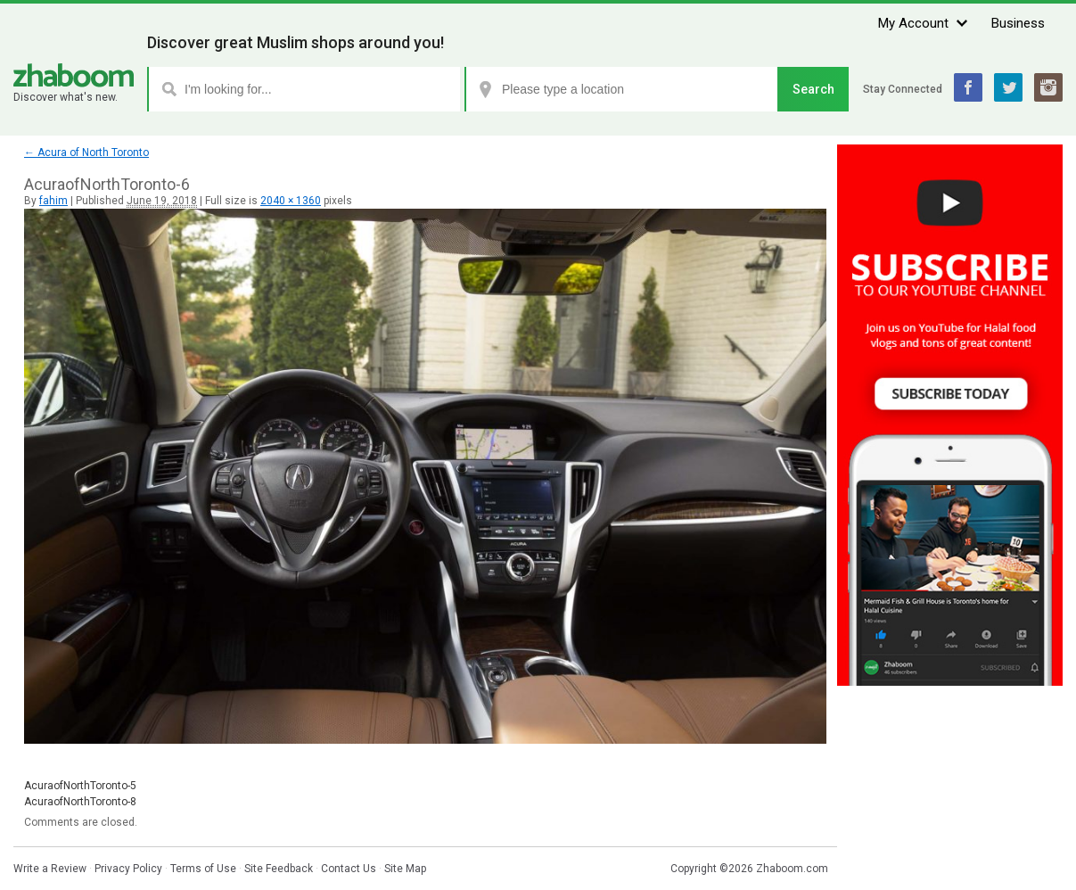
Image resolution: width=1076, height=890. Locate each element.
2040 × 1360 (290, 200)
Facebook (968, 87)
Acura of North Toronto (86, 152)
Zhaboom (73, 75)
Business (1018, 23)
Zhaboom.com (792, 868)
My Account (913, 23)
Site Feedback (278, 868)
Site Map (405, 868)
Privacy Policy (128, 868)
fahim (53, 200)
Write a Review (49, 868)
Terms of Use (203, 868)
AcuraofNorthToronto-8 (80, 801)
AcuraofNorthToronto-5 (80, 785)
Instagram (1048, 87)
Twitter (1008, 87)
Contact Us (348, 868)
